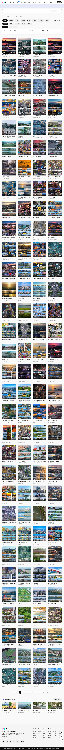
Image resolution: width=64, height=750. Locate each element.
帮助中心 (60, 735)
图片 (14, 2)
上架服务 (55, 731)
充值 (51, 2)
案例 (25, 2)
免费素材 (34, 737)
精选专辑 (34, 735)
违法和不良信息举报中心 (56, 748)
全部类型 (5, 20)
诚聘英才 (60, 733)
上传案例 (49, 731)
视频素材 (11, 20)
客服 (62, 736)
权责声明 (60, 737)
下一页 (48, 692)
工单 (62, 739)
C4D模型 (23, 20)
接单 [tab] (17, 16)
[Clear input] (49, 11)
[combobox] (10, 2)
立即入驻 (44, 737)
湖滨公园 (25, 13)
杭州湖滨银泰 (20, 13)
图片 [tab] (8, 16)
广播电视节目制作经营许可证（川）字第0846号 (44, 748)
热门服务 (55, 733)
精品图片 (39, 733)
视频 (10, 2)
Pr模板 (28, 20)
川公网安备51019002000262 (31, 748)
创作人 (54, 735)
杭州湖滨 (8, 13)
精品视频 (34, 733)
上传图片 (39, 731)
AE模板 (17, 20)
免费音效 (44, 733)
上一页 (16, 692)
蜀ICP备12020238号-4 (22, 748)
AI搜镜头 (49, 733)
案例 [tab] (21, 16)
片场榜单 (49, 735)
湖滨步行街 (16, 13)
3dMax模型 (41, 20)
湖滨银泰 (11, 13)
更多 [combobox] (29, 2)
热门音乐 (44, 731)
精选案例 (49, 737)
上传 (54, 2)
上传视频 (34, 731)
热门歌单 (44, 735)
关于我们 (60, 731)
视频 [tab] (3, 16)
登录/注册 (59, 2)
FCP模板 (34, 20)
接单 (21, 2)
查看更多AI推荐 (57, 699)
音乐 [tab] (12, 16)
